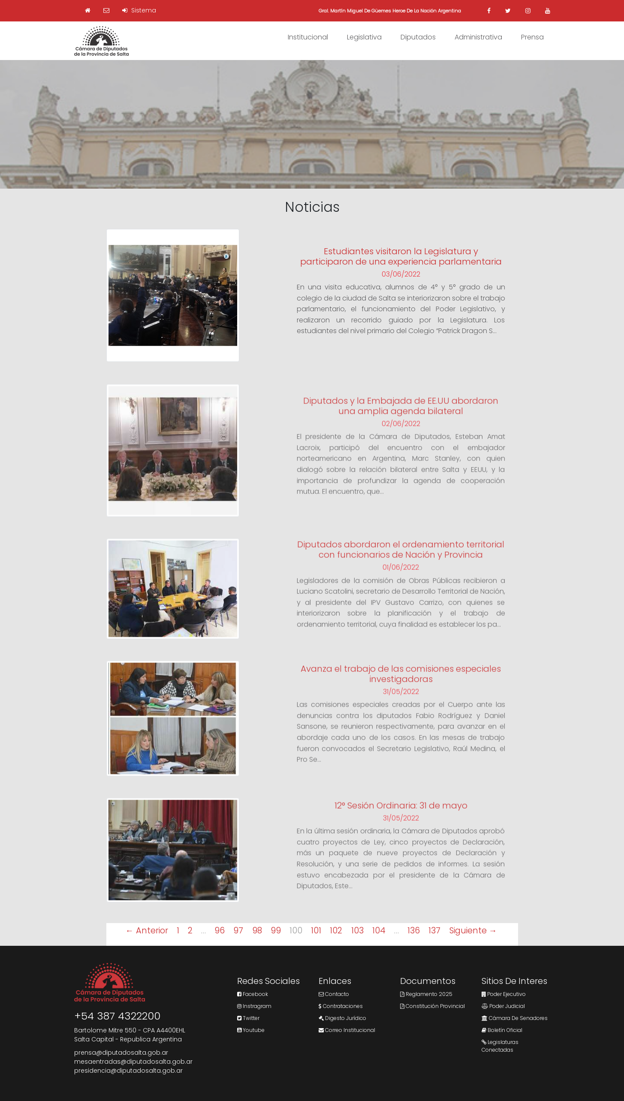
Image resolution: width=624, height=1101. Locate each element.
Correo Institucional (347, 1030)
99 (276, 930)
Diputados (418, 37)
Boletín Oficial (502, 1030)
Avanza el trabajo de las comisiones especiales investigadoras (401, 681)
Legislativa (364, 37)
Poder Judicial (503, 1006)
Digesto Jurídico (342, 1018)
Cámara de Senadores (515, 1018)
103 (357, 930)
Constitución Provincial (432, 1006)
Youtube (251, 1030)
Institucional (308, 37)
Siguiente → (473, 930)
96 (219, 930)
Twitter (248, 1018)
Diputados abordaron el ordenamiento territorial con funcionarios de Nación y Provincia (400, 557)
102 (336, 930)
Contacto (334, 994)
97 (238, 930)
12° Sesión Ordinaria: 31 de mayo (401, 813)
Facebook (252, 994)
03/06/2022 (401, 275)
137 (434, 930)
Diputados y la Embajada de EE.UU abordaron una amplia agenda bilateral (400, 413)
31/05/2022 (401, 699)
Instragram (254, 1006)
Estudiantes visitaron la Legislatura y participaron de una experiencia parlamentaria (401, 257)
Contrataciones (341, 1006)
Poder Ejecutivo (504, 994)
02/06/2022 (401, 431)
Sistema (139, 10)
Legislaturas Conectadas (500, 1045)
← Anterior (146, 930)
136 (413, 930)
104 (379, 930)
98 (257, 930)
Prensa (532, 37)
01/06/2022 (401, 575)
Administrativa (478, 37)
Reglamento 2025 (426, 994)
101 (316, 930)
